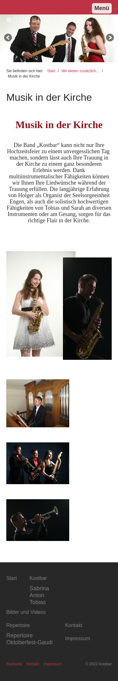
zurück (8, 38)
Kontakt (32, 664)
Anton (37, 595)
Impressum (52, 664)
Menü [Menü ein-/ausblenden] (101, 8)
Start (51, 71)
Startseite (14, 664)
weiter (109, 38)
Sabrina (39, 588)
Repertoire (19, 635)
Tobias (38, 602)
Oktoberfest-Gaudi (29, 642)
